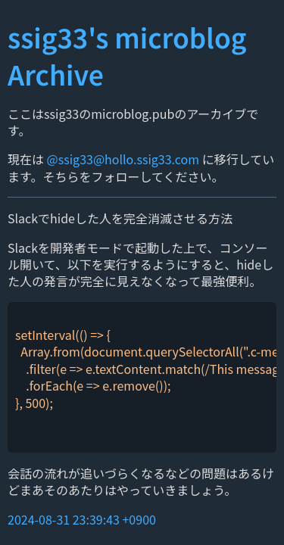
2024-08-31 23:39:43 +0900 (82, 519)
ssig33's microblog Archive (127, 55)
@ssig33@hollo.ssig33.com (123, 159)
